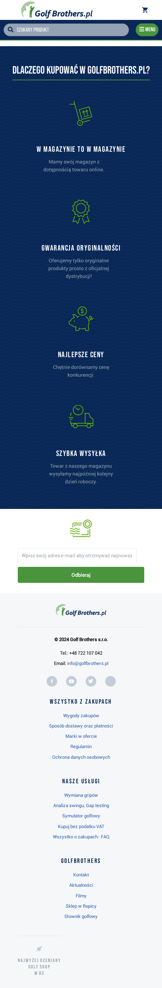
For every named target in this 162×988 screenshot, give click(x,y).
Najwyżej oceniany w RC (39, 966)
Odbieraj (80, 575)
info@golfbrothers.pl (87, 663)
